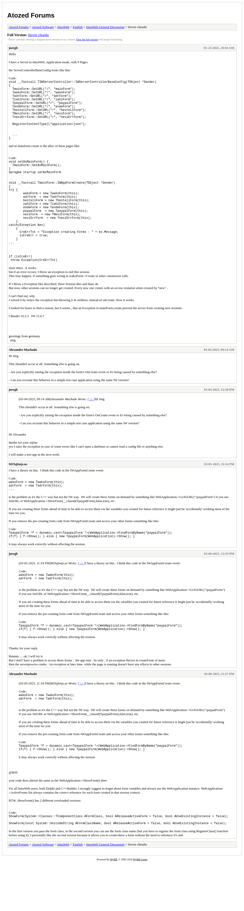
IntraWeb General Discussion (105, 27)
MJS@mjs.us (18, 499)
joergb (13, 48)
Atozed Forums (30, 15)
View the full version (87, 39)
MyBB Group (140, 907)
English (78, 27)
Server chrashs (38, 35)
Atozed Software (43, 27)
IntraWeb (63, 27)
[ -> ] (91, 434)
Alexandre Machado (23, 384)
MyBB (113, 907)
